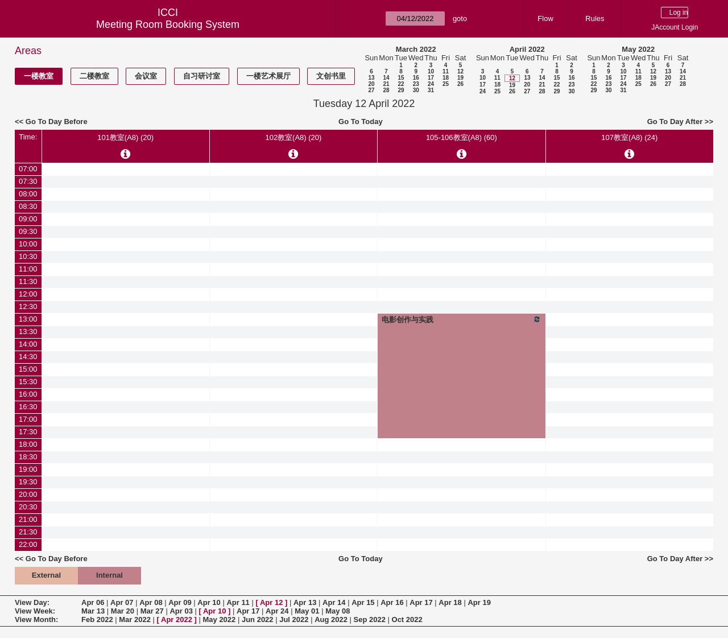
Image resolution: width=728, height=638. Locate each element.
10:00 (28, 244)
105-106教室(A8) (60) (461, 137)
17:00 (28, 419)
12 (460, 71)
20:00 (28, 494)
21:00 (28, 519)
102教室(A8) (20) (293, 137)
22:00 (28, 544)
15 (401, 78)
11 (445, 71)
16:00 (28, 394)
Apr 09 (179, 602)
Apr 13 (304, 602)
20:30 (28, 507)
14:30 (28, 356)
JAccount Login (674, 27)
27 (371, 90)
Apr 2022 (176, 619)
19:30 (28, 482)
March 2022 (416, 49)
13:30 (28, 331)
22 (401, 84)
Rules (594, 18)
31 (431, 90)
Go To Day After (675, 121)
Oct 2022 (407, 619)
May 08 (337, 611)
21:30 (28, 532)
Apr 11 (237, 602)
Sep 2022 (370, 619)
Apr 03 (180, 611)
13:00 (28, 319)
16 (416, 78)
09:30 (28, 231)
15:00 (28, 369)
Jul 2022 (293, 619)
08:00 (28, 194)
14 (386, 78)
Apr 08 (150, 602)
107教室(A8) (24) (629, 137)
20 (371, 84)
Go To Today (360, 121)
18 (445, 78)
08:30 (28, 206)
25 (445, 84)
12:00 (28, 294)
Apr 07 (121, 602)
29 (401, 90)
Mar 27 (152, 611)
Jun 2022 (258, 619)
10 (431, 71)
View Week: (35, 611)
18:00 (28, 444)
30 (416, 90)
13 (371, 78)
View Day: (32, 602)
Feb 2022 (97, 619)
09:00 (28, 219)
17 (431, 78)
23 (416, 84)
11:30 (28, 281)
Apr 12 (271, 602)
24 (431, 84)
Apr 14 (333, 602)
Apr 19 (479, 602)
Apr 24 (277, 611)
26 (460, 84)
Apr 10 (208, 602)
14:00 (28, 344)
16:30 (28, 406)
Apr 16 (391, 602)
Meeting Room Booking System (167, 24)
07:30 (28, 181)
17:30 (28, 431)
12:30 (28, 306)
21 (386, 84)
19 (460, 78)
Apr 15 (362, 602)
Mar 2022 (135, 619)
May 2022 (638, 49)
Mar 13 (93, 611)
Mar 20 (122, 611)
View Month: (36, 619)
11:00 (28, 269)
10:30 (28, 256)
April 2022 (527, 49)
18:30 (28, 456)
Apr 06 (92, 602)
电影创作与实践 (461, 319)
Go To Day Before (57, 121)
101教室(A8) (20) (125, 137)
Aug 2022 (331, 619)
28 (386, 90)
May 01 (307, 611)
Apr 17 (421, 602)
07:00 (28, 168)
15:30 (28, 381)
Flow (545, 18)
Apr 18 (450, 602)
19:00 (28, 469)
